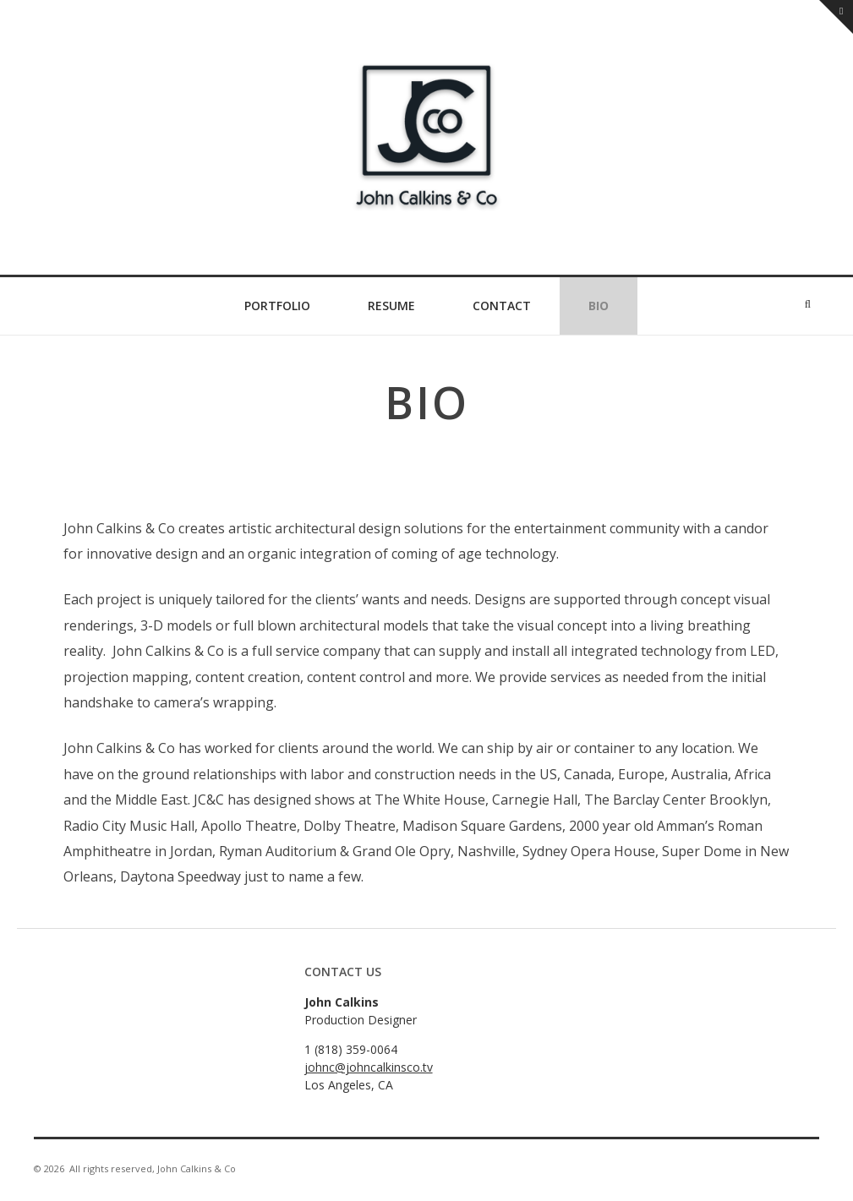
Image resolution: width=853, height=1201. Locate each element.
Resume (391, 306)
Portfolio (277, 306)
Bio (598, 306)
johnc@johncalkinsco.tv (368, 1067)
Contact (502, 306)
